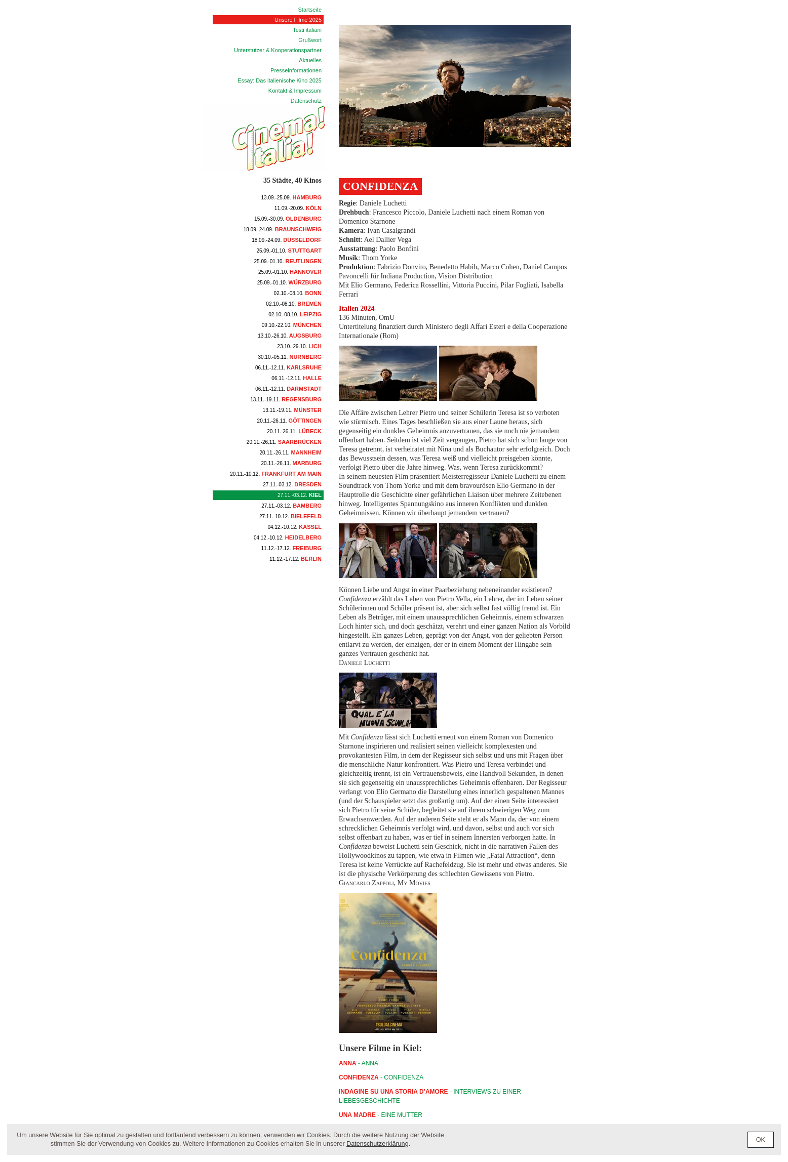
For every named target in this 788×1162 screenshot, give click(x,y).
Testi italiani (307, 30)
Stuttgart (289, 250)
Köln (298, 208)
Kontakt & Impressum (295, 91)
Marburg (291, 463)
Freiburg (291, 548)
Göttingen (289, 421)
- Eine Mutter (380, 1114)
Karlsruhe (288, 367)
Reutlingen (288, 261)
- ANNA (358, 1063)
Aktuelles (310, 60)
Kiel (300, 495)
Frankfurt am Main (276, 474)
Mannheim (291, 452)
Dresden (292, 484)
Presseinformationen (296, 70)
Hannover (290, 272)
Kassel (294, 527)
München (292, 325)
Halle (296, 378)
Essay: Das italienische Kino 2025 (280, 80)
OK (760, 1139)
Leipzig (295, 314)
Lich (299, 346)
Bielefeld (290, 516)
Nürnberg (290, 357)
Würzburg (289, 282)
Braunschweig (283, 229)
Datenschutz (306, 101)
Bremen (294, 304)
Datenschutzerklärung (377, 1143)
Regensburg (286, 399)
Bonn (298, 293)
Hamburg (291, 197)
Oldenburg (288, 219)
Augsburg (290, 336)
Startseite (310, 10)
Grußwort (310, 40)
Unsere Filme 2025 (298, 20)
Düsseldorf (287, 240)
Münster (292, 410)
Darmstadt (288, 389)
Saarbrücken (284, 442)
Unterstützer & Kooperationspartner (278, 50)
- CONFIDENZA (381, 1077)
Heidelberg (288, 537)
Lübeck (294, 431)
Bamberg (291, 506)
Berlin (295, 559)
